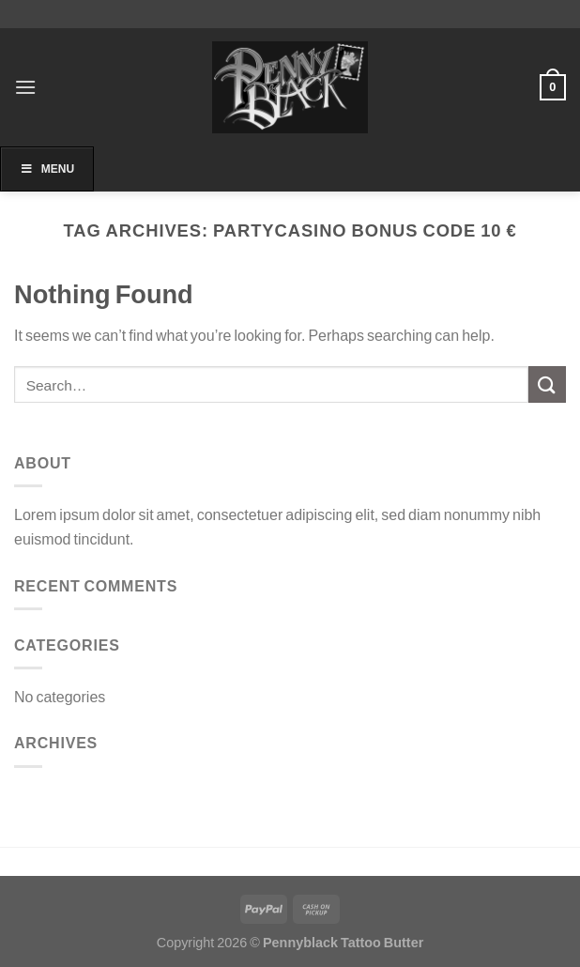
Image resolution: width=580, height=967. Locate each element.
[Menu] (25, 87)
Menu (47, 168)
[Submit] (547, 384)
